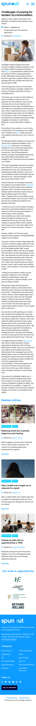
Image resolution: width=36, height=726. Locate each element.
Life (2, 658)
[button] (33, 4)
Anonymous (16, 492)
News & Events (6, 651)
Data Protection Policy (26, 665)
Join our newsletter (9, 687)
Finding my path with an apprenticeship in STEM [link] (12, 541)
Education (4, 668)
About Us (22, 661)
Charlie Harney (17, 438)
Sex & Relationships (8, 661)
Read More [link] (5, 454)
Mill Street (30, 185)
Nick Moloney (16, 36)
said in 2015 (27, 341)
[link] (12, 621)
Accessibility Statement (23, 669)
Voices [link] (15, 426)
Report (7, 71)
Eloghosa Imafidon (18, 547)
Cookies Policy (24, 698)
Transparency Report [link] (9, 639)
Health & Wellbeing (25, 651)
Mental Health (24, 658)
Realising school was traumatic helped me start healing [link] (15, 432)
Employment (5, 654)
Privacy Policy (12, 698)
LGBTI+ (21, 654)
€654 (18, 133)
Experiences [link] (6, 426)
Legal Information (7, 665)
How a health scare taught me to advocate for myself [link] (16, 487)
